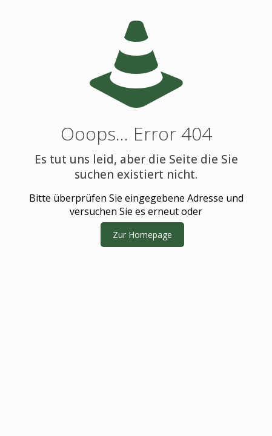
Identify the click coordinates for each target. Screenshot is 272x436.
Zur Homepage (142, 234)
